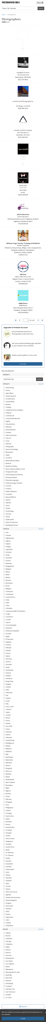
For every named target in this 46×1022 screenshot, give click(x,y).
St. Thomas (8, 855)
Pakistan (7, 799)
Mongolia (7, 768)
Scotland (7, 830)
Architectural (9, 399)
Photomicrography (11, 480)
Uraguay (7, 903)
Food (6, 441)
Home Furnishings (10, 449)
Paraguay (7, 802)
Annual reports (9, 396)
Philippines (8, 808)
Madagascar (8, 743)
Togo (6, 883)
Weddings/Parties (10, 525)
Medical (7, 463)
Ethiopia (7, 648)
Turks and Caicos (10, 892)
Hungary (7, 684)
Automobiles (9, 402)
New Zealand (9, 782)
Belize (6, 572)
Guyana (7, 673)
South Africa (8, 847)
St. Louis (7, 997)
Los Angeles (8, 964)
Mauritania (8, 760)
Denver (7, 950)
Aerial (6, 390)
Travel (6, 517)
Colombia (7, 608)
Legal (6, 455)
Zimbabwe (8, 925)
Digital (6, 421)
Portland (7, 986)
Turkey (6, 889)
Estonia (7, 645)
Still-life (7, 503)
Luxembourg (8, 740)
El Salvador (8, 639)
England (7, 642)
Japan (6, 712)
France (6, 653)
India (6, 690)
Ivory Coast (8, 706)
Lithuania (7, 737)
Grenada (7, 664)
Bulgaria (7, 589)
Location (7, 458)
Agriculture (8, 393)
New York (7, 978)
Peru (6, 805)
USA (6, 532)
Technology (8, 511)
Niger (6, 788)
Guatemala (8, 670)
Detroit (7, 952)
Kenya (6, 718)
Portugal (7, 813)
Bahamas (7, 563)
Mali (5, 754)
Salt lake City (9, 989)
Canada (7, 535)
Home (3, 14)
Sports (6, 500)
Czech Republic (9, 625)
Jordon (7, 715)
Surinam (7, 861)
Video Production (10, 522)
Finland (7, 650)
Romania (7, 822)
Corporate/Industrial (11, 418)
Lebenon (7, 732)
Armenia (7, 552)
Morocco (7, 771)
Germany (7, 659)
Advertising (8, 387)
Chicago (7, 941)
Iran (5, 695)
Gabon (6, 656)
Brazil (6, 586)
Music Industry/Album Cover (14, 469)
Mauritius (7, 763)
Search (41, 8)
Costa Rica (8, 617)
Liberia (6, 735)
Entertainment (9, 430)
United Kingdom (10, 900)
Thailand (7, 881)
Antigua (7, 546)
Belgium (7, 569)
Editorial (7, 427)
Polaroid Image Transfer (12, 483)
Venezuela (8, 906)
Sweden (7, 866)
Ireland (6, 698)
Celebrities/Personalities (13, 410)
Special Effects (9, 497)
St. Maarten (8, 852)
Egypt (6, 636)
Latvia (6, 729)
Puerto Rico (8, 816)
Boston (7, 936)
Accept (23, 1018)
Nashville (7, 975)
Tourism (7, 514)
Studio (6, 508)
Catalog (7, 407)
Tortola (7, 886)
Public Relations (10, 491)
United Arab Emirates (11, 897)
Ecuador (7, 633)
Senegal (7, 833)
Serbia (6, 836)
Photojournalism (10, 477)
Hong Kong (8, 681)
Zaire (6, 920)
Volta (6, 911)
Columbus (8, 944)
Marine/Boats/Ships (11, 460)
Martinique (8, 757)
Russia (6, 824)
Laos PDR (7, 726)
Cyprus (7, 622)
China (6, 605)
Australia (7, 558)
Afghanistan (8, 538)
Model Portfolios (10, 466)
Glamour (7, 444)
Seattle (7, 995)
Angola (6, 544)
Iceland (7, 687)
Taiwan (6, 875)
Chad (6, 600)
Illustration (8, 452)
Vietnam (7, 909)
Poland (6, 810)
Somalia (7, 844)
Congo (6, 614)
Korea (6, 721)
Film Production (10, 435)
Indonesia (7, 692)
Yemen (6, 914)
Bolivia (6, 577)
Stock (6, 505)
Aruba (6, 555)
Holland (7, 676)
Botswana (8, 583)
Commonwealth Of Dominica (14, 611)
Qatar (6, 819)
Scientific (7, 494)
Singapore (8, 841)
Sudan (6, 858)
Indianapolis (8, 958)
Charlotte (7, 938)
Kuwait (6, 723)
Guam (6, 667)
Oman (6, 796)
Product (7, 489)
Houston (7, 955)
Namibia (7, 774)
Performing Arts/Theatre (13, 475)
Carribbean (8, 594)
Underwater (8, 519)
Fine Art (7, 438)
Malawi (6, 746)
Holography (8, 446)
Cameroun (8, 591)
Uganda (7, 895)
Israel (6, 701)
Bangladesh (8, 566)
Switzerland (8, 869)
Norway (7, 793)
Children (7, 413)
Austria (7, 560)
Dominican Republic (11, 631)
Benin (6, 575)
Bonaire (7, 580)
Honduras (7, 678)
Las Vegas (8, 961)
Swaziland (8, 864)
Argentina (7, 549)
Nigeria (7, 791)
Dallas (6, 947)
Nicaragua (8, 785)
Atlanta (7, 933)
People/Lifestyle (10, 472)
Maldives (7, 751)
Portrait (7, 486)
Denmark (7, 628)
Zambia (7, 923)
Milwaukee (8, 969)
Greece (7, 662)
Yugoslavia (8, 917)
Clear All (40, 384)
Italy (6, 704)
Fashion (7, 432)
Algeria (7, 541)
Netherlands (8, 779)
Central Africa (9, 597)
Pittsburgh (8, 983)
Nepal (6, 777)
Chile (6, 603)
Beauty (7, 404)
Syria (6, 872)
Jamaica (7, 709)
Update (39, 379)
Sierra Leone (9, 838)
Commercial (8, 416)
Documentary (9, 424)
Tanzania (7, 878)
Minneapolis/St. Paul (11, 972)
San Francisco (9, 992)
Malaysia (7, 749)
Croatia (7, 619)
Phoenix (7, 981)
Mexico (7, 765)
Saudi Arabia (8, 827)
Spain (6, 850)
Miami (6, 967)
